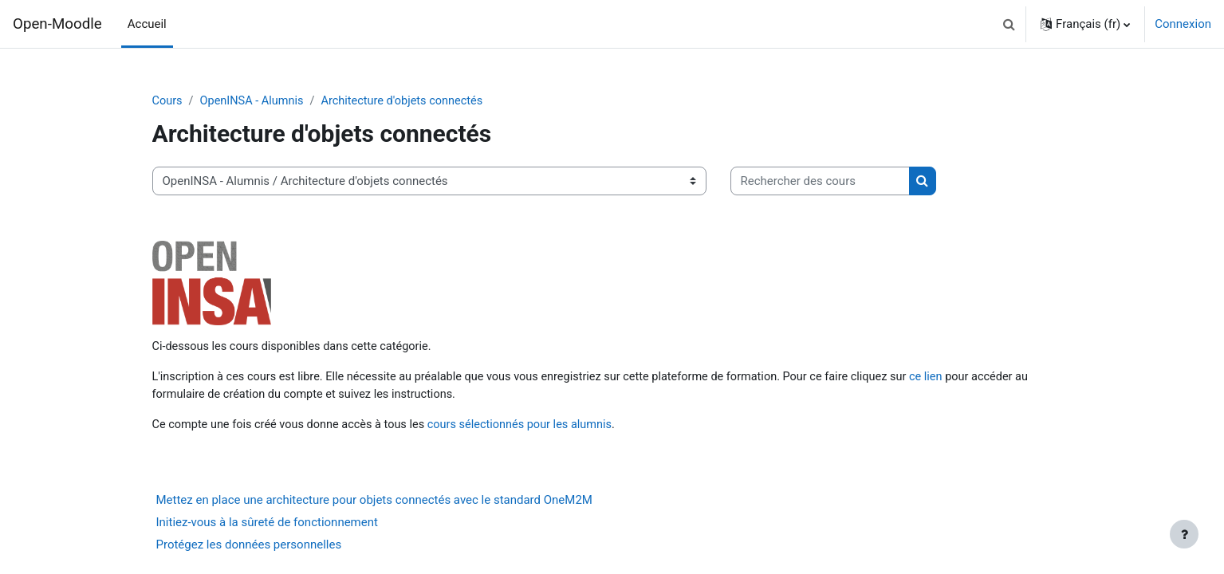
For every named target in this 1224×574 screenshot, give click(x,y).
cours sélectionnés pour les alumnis (532, 427)
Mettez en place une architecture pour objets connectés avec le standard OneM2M (374, 504)
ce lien (955, 379)
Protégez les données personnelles (249, 548)
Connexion (1183, 24)
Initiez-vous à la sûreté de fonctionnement (267, 526)
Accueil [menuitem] (147, 24)
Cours (167, 101)
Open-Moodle (57, 24)
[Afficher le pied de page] (1184, 534)
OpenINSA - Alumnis (255, 101)
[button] (1008, 24)
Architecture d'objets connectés (410, 101)
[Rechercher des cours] (820, 182)
